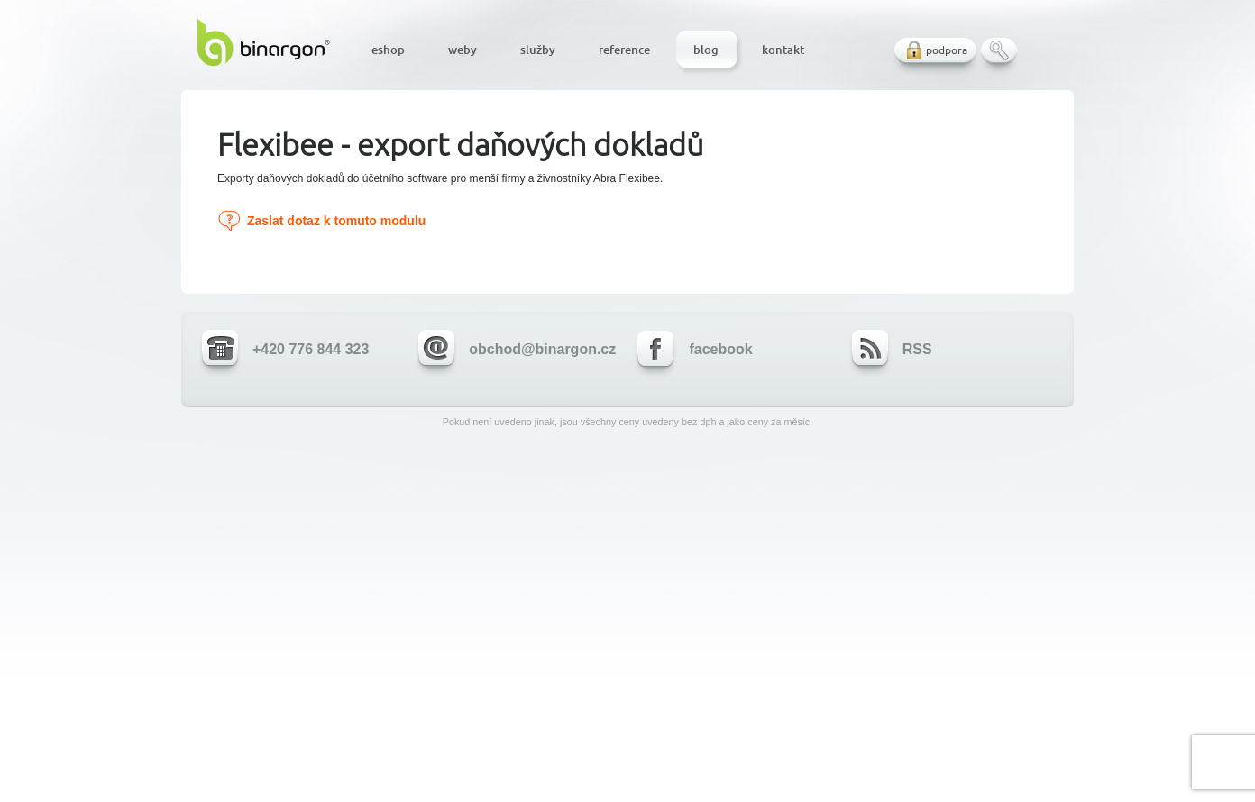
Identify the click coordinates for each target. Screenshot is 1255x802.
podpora (946, 50)
